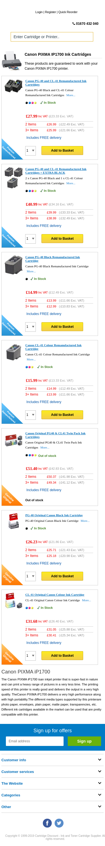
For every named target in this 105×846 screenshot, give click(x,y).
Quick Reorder (67, 12)
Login (39, 12)
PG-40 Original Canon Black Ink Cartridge (54, 515)
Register (50, 12)
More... (70, 95)
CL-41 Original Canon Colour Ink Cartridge (54, 594)
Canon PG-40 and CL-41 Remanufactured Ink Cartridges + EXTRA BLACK (56, 170)
